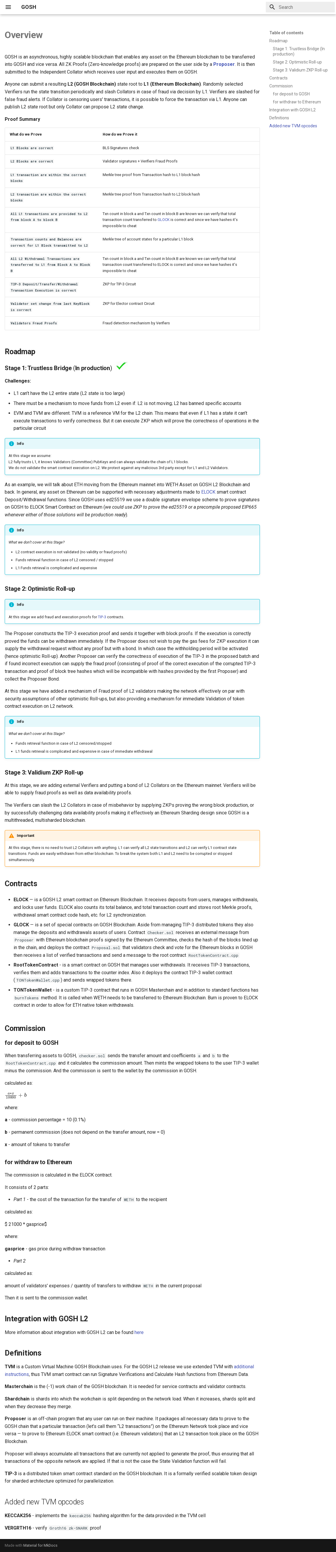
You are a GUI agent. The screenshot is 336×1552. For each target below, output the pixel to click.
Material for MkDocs (40, 1545)
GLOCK (164, 219)
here (139, 1332)
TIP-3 (102, 617)
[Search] (300, 7)
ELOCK (208, 492)
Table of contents (286, 32)
